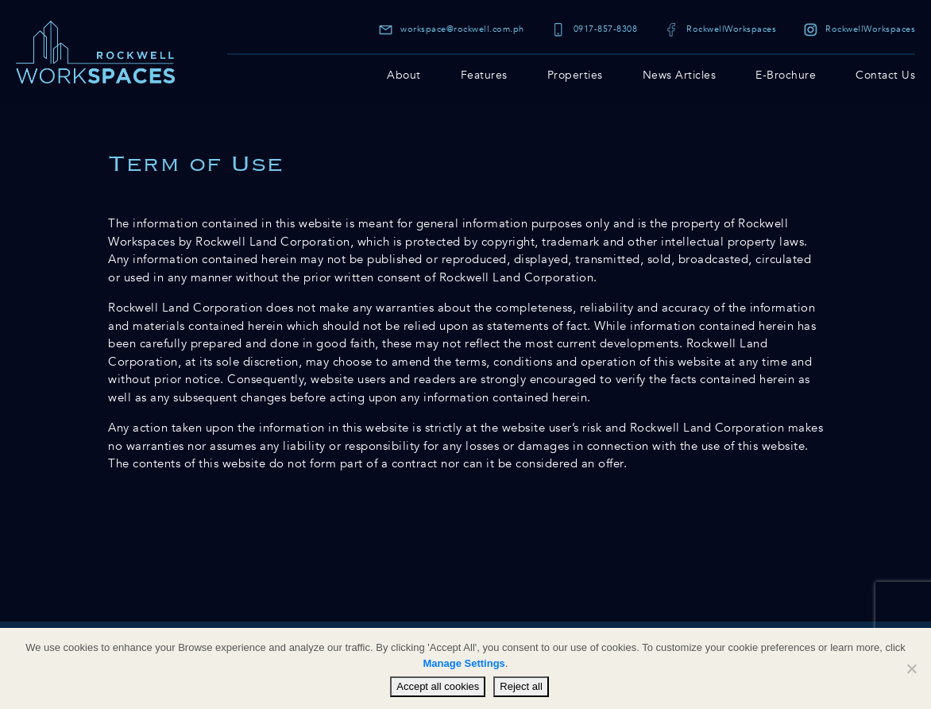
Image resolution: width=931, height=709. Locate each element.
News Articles (680, 75)
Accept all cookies (437, 686)
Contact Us (885, 75)
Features (484, 75)
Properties (575, 75)
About (404, 75)
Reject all (521, 686)
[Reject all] (911, 668)
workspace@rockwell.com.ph (451, 29)
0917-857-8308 (594, 29)
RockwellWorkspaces (721, 29)
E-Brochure (785, 75)
